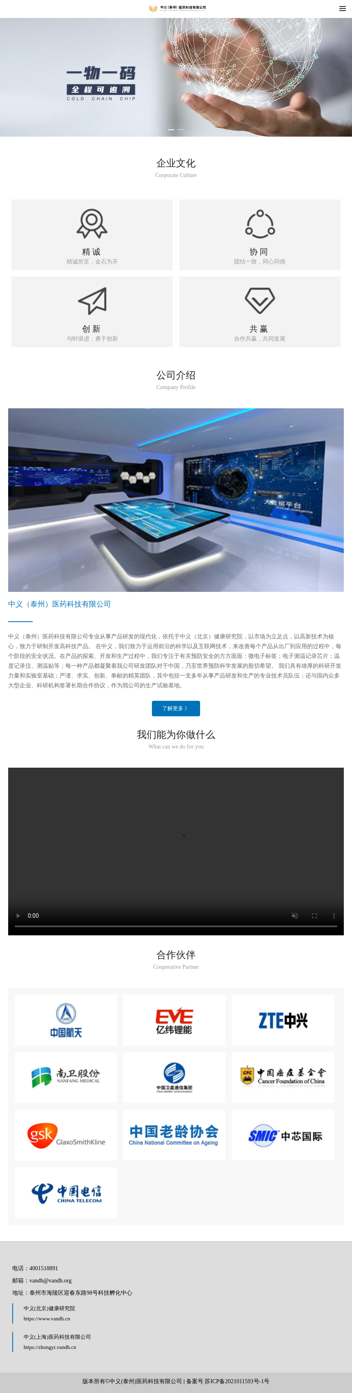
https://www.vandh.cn (47, 1318)
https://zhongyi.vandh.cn (50, 1347)
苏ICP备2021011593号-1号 (237, 1381)
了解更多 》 (176, 708)
